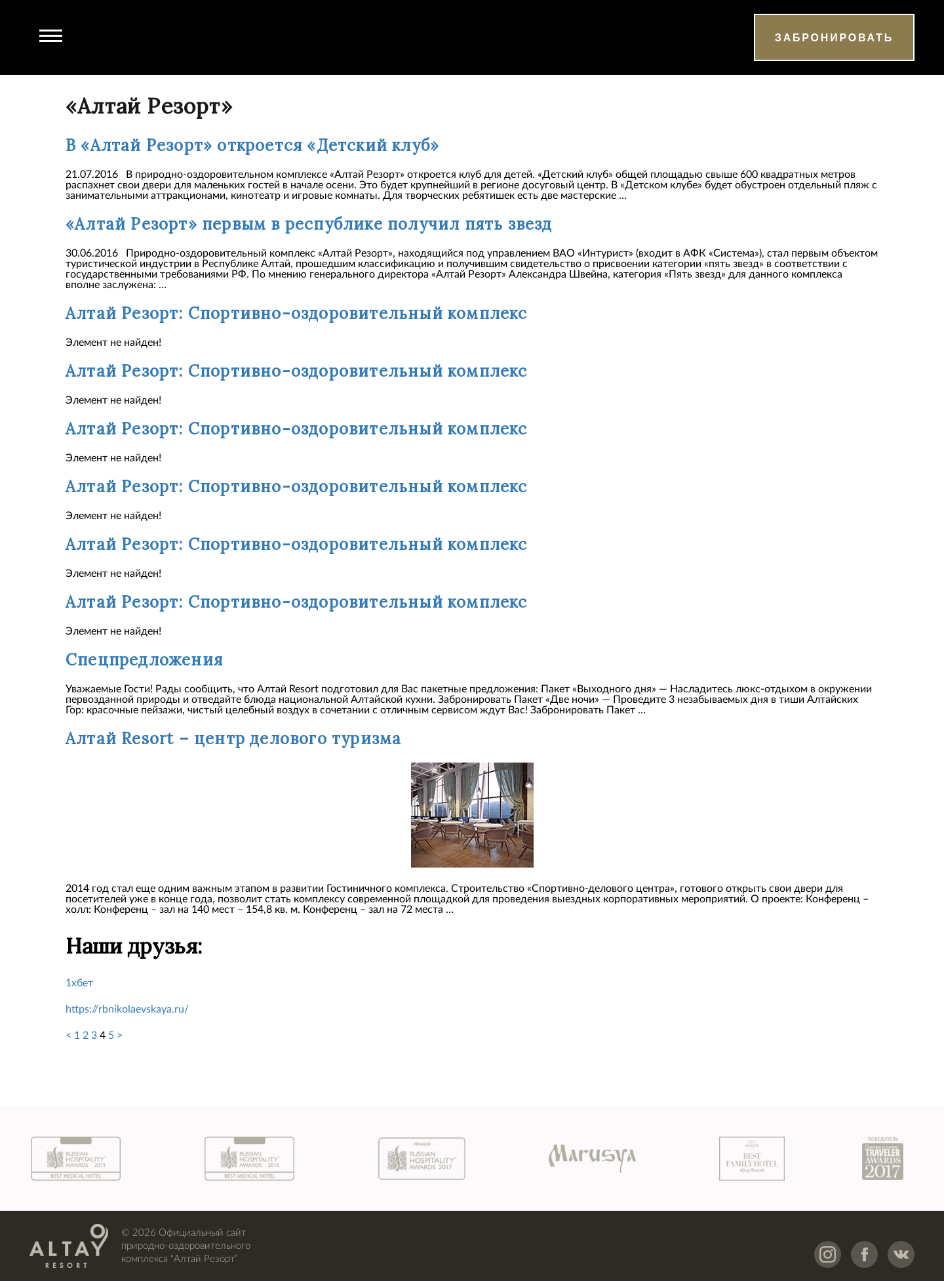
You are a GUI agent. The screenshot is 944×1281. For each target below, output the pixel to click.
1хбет (79, 983)
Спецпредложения (144, 660)
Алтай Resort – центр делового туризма (233, 738)
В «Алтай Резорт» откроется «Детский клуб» (252, 145)
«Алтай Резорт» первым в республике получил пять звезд (309, 224)
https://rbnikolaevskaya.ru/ (127, 1009)
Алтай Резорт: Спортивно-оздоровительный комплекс (297, 313)
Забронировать (834, 37)
